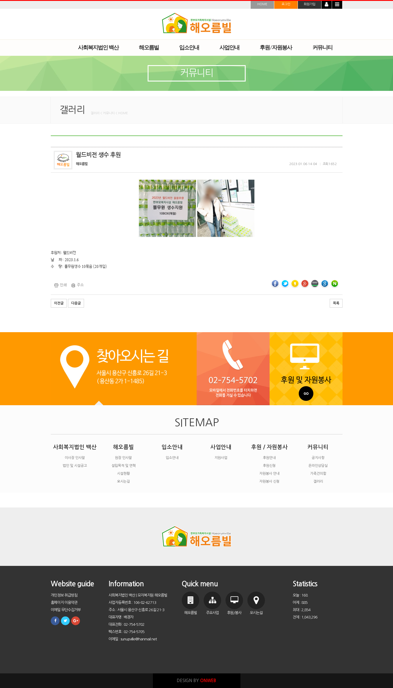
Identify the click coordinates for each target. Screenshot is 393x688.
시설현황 (123, 473)
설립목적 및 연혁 (123, 465)
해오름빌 (123, 447)
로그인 (286, 4)
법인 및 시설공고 (75, 465)
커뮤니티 (318, 447)
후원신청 (269, 465)
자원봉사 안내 (269, 473)
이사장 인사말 (75, 458)
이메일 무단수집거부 (66, 610)
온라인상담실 (318, 465)
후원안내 (269, 458)
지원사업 (220, 458)
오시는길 (123, 481)
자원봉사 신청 (269, 481)
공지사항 (318, 458)
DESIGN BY (196, 680)
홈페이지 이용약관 (64, 602)
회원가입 (309, 4)
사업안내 (220, 447)
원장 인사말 (123, 458)
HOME (262, 4)
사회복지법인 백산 (75, 447)
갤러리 (318, 481)
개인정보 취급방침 (64, 595)
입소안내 (172, 447)
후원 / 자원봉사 (269, 447)
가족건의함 (318, 473)
